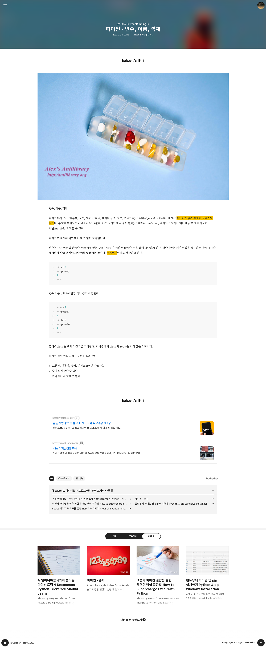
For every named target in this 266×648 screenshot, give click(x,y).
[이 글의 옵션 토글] (51, 478)
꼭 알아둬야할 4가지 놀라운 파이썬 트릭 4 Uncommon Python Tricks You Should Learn (91, 498)
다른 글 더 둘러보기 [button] (131, 620)
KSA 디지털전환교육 (64, 448)
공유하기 (133, 536)
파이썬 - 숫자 (141, 498)
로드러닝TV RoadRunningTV (133, 24)
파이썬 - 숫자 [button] (108, 571)
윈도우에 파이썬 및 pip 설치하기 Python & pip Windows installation (172, 503)
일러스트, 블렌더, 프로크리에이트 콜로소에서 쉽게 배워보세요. (86, 428)
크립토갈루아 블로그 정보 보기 (261, 5)
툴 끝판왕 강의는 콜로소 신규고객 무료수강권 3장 (81, 423)
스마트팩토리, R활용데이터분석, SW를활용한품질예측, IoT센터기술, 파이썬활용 (96, 453)
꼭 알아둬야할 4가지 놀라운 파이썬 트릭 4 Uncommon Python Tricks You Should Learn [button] (59, 578)
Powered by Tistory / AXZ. (22, 643)
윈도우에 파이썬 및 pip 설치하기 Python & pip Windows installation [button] (207, 576)
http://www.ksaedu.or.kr (65, 443)
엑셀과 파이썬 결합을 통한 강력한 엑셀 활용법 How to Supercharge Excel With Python (91, 503)
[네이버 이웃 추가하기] (79, 478)
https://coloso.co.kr (62, 417)
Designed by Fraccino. (246, 642)
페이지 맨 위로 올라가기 (261, 643)
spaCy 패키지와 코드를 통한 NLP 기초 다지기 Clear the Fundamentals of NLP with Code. (91, 508)
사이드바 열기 (5, 5)
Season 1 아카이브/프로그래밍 (145, 34)
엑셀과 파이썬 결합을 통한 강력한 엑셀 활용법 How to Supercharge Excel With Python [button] (158, 578)
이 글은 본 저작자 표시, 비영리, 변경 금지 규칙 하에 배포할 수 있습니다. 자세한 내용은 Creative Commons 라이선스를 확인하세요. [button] (212, 478)
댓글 (115, 536)
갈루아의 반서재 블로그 (5, 643)
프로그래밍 (84, 490)
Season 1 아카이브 (64, 490)
